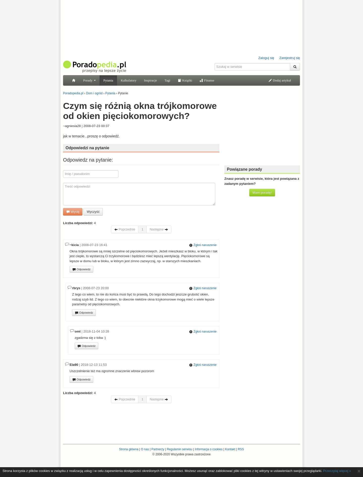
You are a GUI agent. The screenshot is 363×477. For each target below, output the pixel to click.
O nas (145, 449)
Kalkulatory (128, 80)
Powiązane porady (244, 169)
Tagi (167, 80)
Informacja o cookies (209, 449)
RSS (241, 449)
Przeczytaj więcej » (337, 471)
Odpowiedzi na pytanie (87, 148)
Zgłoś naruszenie (203, 245)
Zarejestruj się (289, 58)
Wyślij (72, 212)
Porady (89, 80)
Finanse (207, 80)
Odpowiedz (81, 269)
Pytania (108, 80)
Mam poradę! (262, 192)
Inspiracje (150, 80)
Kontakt (230, 449)
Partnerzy (157, 449)
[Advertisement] (262, 129)
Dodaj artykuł (279, 80)
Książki (185, 80)
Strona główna (128, 449)
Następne (159, 229)
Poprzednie (124, 229)
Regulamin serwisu (179, 449)
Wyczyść (93, 212)
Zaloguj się (266, 58)
